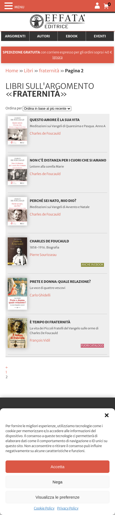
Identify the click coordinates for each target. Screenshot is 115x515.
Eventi (100, 36)
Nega (57, 482)
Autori (43, 36)
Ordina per (14, 108)
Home (12, 70)
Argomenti (15, 36)
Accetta (57, 466)
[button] (106, 415)
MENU (19, 7)
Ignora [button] (58, 57)
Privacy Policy (68, 508)
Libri (28, 70)
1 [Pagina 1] (6, 372)
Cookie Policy (44, 508)
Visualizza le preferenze (58, 497)
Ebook (71, 36)
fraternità (49, 70)
